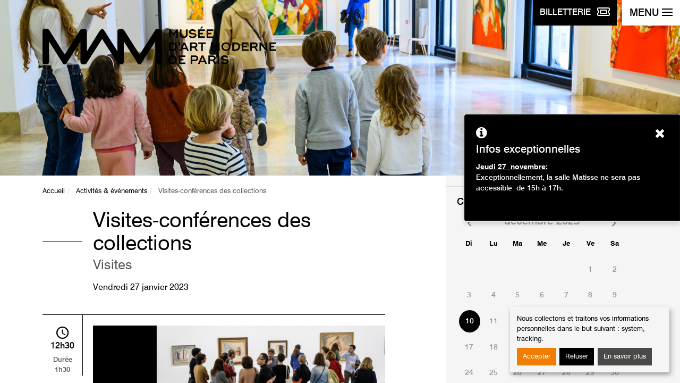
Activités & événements (111, 191)
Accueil (53, 191)
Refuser (576, 356)
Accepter (536, 356)
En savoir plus (625, 356)
